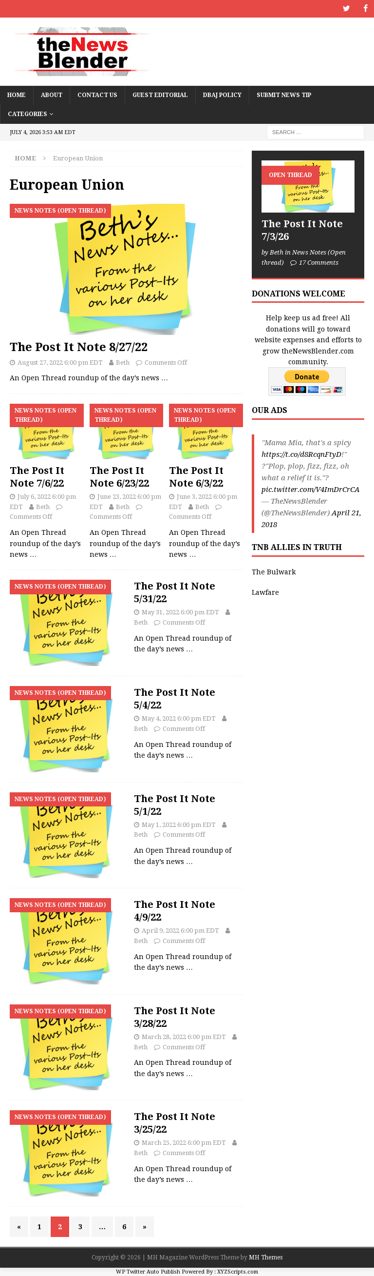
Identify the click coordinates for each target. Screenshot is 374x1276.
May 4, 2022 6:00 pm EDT (179, 718)
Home (16, 94)
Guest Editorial (160, 94)
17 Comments (318, 262)
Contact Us (97, 94)
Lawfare (265, 592)
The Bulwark (274, 571)
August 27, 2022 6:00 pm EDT (60, 362)
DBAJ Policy (222, 94)
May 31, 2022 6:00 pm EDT (180, 612)
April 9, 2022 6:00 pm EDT (180, 930)
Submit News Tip (284, 94)
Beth (123, 362)
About (51, 94)
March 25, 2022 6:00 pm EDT (184, 1142)
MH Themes (265, 1257)
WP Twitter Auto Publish (148, 1271)
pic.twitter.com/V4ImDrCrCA (311, 489)
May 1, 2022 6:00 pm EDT (179, 824)
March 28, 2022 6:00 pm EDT (184, 1036)
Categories (27, 113)
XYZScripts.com (237, 1271)
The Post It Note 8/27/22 (79, 347)
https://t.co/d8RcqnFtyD (301, 454)
